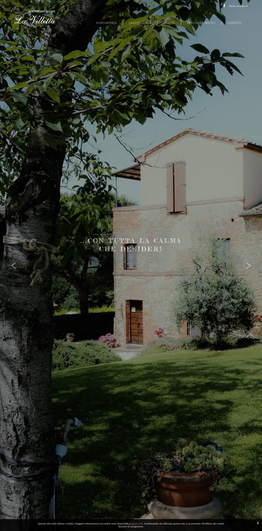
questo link (137, 523)
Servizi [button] (167, 23)
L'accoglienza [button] (137, 23)
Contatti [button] (235, 23)
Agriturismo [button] (103, 23)
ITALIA (238, 6)
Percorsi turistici (200, 23)
